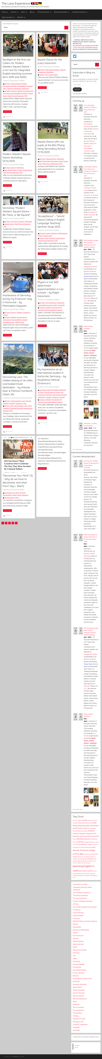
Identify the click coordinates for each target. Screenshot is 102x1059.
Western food (19, 322)
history (17, 497)
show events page (77, 449)
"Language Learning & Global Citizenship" (52, 390)
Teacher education (79, 990)
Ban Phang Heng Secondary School (51, 161)
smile (82, 861)
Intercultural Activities (10, 86)
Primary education (44, 12)
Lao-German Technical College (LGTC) (84, 850)
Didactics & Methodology (59, 233)
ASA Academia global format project (85, 907)
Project (5, 12)
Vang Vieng (28, 406)
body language (92, 828)
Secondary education (61, 12)
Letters (75, 958)
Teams (24, 12)
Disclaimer (77, 1045)
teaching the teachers (86, 871)
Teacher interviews (79, 993)
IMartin (22, 80)
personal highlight (88, 859)
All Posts (7, 83)
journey (12, 322)
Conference (76, 910)
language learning (88, 842)
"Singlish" (79, 820)
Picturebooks (77, 967)
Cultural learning (16, 83)
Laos (23, 401)
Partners (14, 12)
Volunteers (76, 1027)
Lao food (75, 844)
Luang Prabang (19, 406)
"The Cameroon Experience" (82, 892)
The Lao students (78, 1007)
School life (61, 305)
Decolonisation (9, 497)
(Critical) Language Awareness (83, 901)
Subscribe (77, 89)
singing (79, 861)
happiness (87, 839)
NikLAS (86, 348)
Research (21, 17)
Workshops (25, 88)
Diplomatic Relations (82, 831)
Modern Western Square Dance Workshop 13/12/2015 (16, 157)
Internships (76, 953)
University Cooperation (80, 1024)
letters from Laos (81, 856)
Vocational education (79, 12)
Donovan (15, 1056)
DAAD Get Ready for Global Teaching (85, 921)
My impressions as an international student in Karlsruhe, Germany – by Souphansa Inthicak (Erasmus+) (51, 376)
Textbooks (76, 1004)
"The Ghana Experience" (80, 895)
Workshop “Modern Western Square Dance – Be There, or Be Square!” (17, 211)
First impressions (50, 303)
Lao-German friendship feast (85, 847)
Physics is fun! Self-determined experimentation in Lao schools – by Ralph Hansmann (50, 289)
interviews (75, 842)
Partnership (60, 303)
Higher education (8, 17)
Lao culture (96, 842)
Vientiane (6, 408)
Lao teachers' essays (85, 844)
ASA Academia (91, 271)
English (24, 83)
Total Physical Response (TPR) (17, 96)
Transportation (77, 1013)
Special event (47, 236)
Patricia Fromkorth (26, 398)
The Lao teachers (78, 1010)
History (19, 495)
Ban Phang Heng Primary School (84, 823)
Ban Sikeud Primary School (13, 170)
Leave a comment (9, 116)
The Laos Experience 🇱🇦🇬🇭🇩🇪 (21, 3)
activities (7, 91)
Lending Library (87, 854)
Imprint (76, 1047)
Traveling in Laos (21, 403)
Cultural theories (78, 915)
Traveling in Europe (58, 397)
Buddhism (75, 831)
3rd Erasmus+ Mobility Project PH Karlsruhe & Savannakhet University (90, 146)
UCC (85, 301)
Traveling (19, 312)
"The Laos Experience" (80, 898)
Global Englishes (78, 941)
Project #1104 (88, 276)
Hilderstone (94, 839)
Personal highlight (78, 964)
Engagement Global (90, 266)
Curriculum (14, 221)
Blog (32, 12)
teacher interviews (85, 863)
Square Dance (53, 75)
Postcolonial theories (79, 970)
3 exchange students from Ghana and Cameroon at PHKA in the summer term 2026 (91, 171)
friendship (52, 238)
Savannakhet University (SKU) (47, 305)
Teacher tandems (78, 996)
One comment (8, 515)
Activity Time (44, 75)
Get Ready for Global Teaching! (89, 553)
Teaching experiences (14, 88)
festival (74, 839)
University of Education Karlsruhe (91, 131)
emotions (91, 831)
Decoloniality (7, 495)
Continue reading (7, 111)
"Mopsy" (75, 820)
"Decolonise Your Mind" (11, 493)
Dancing (13, 167)
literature (88, 856)
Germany (21, 221)
